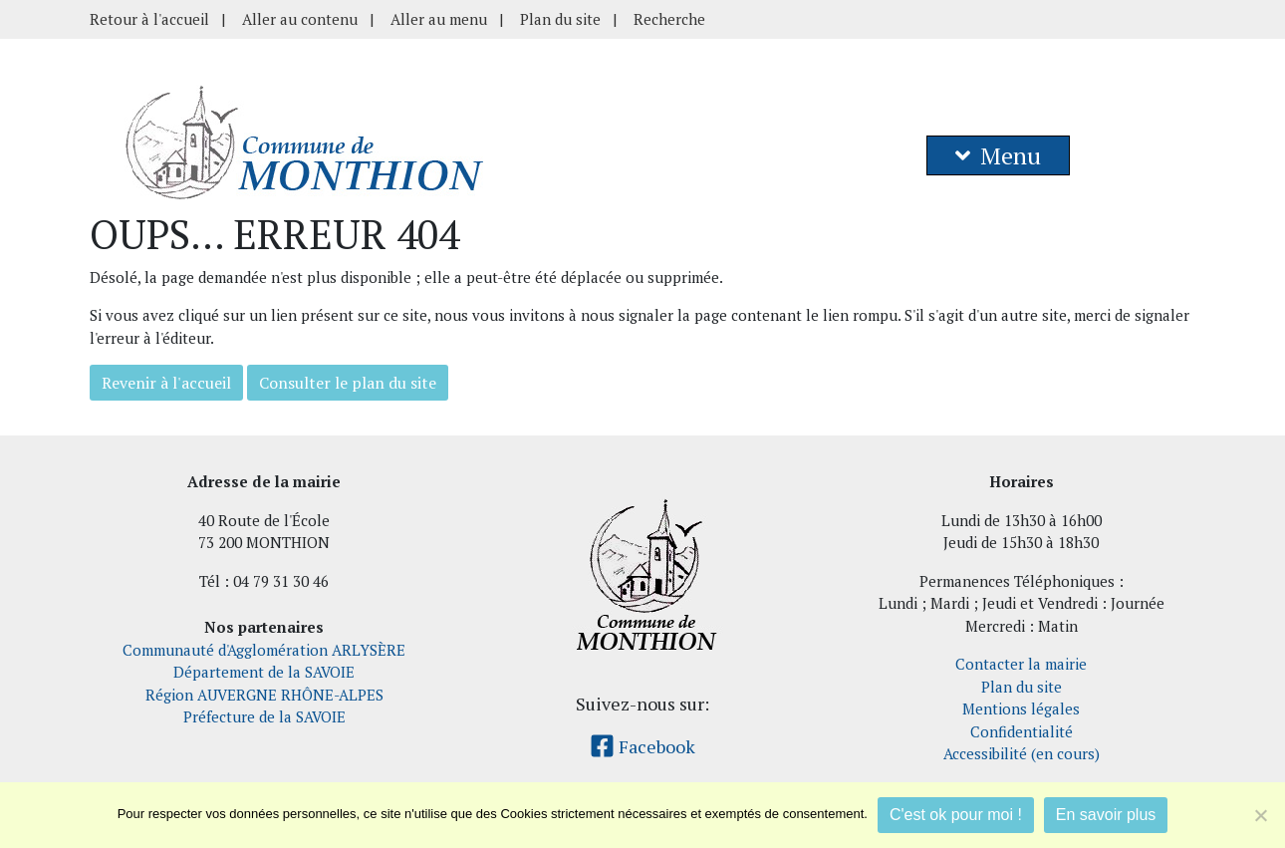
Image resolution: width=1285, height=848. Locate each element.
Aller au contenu (300, 19)
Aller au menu (438, 19)
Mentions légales (1021, 708)
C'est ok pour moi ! (956, 814)
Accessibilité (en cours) (1021, 753)
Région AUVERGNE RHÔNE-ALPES (264, 695)
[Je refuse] (1260, 815)
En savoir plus (1106, 814)
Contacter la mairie (1021, 664)
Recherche (669, 19)
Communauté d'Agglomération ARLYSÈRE (264, 650)
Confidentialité (1021, 731)
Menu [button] (998, 155)
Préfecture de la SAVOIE (264, 716)
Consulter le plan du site (347, 383)
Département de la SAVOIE (264, 672)
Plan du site (560, 19)
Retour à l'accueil (149, 19)
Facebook (642, 746)
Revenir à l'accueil (166, 383)
